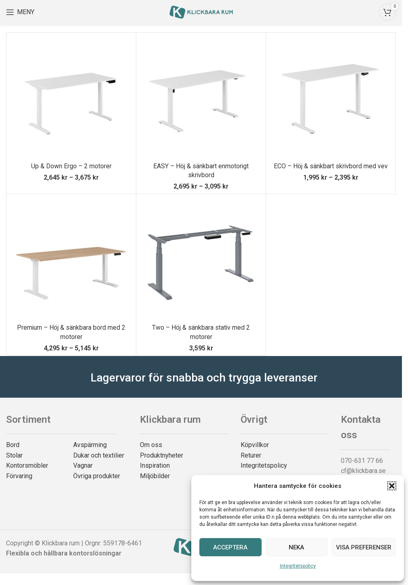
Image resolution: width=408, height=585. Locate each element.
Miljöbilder (155, 476)
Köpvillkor (255, 445)
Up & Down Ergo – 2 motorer (71, 166)
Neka (296, 547)
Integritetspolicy (298, 566)
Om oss (151, 445)
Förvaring (19, 476)
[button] (392, 486)
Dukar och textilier (98, 455)
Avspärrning (90, 445)
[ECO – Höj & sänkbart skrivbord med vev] (330, 97)
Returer (251, 455)
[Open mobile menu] (20, 12)
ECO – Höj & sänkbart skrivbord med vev (331, 166)
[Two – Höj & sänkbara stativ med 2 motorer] (201, 259)
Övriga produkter (96, 476)
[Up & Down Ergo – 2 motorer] (71, 97)
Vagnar (83, 465)
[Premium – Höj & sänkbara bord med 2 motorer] (71, 259)
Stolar (14, 455)
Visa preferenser (363, 547)
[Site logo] (201, 11)
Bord (12, 445)
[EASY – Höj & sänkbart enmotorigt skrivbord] (201, 97)
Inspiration (155, 465)
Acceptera (230, 547)
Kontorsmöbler (27, 465)
